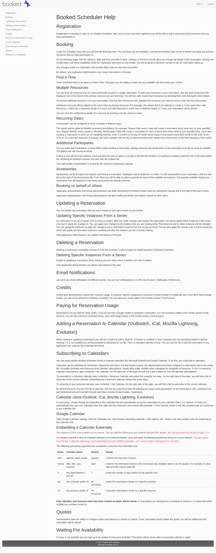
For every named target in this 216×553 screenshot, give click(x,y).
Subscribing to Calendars (16, 46)
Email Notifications (13, 29)
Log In (211, 4)
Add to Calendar (12, 42)
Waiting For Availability (15, 54)
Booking (9, 17)
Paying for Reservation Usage (19, 38)
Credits (8, 34)
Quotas (8, 50)
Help (199, 4)
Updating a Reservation (16, 21)
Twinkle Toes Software (111, 542)
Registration (10, 13)
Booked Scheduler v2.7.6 (108, 545)
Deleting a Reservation (15, 25)
